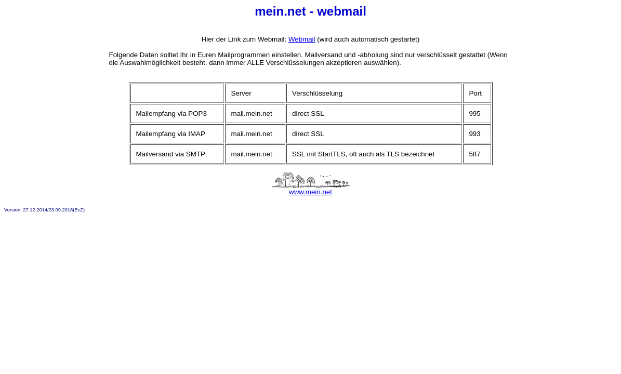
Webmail (301, 39)
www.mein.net (311, 189)
